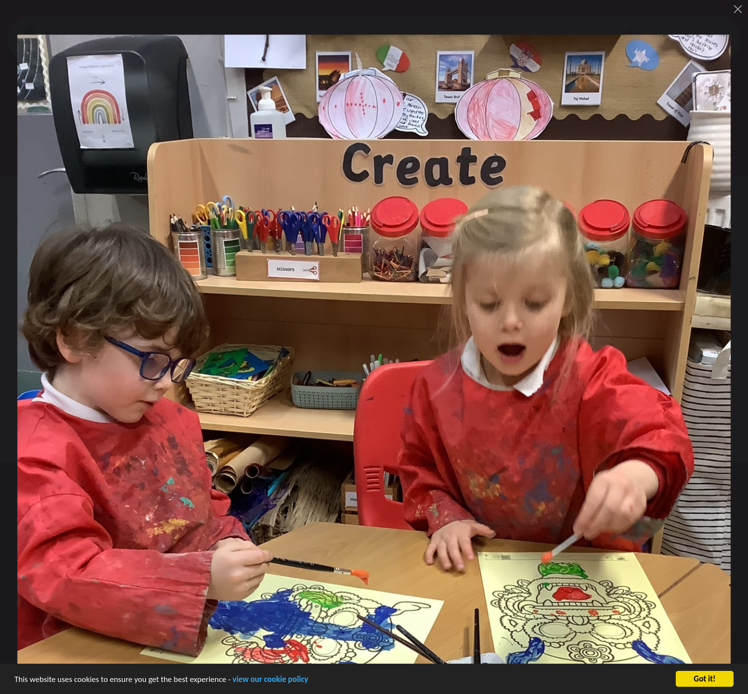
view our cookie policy (270, 682)
